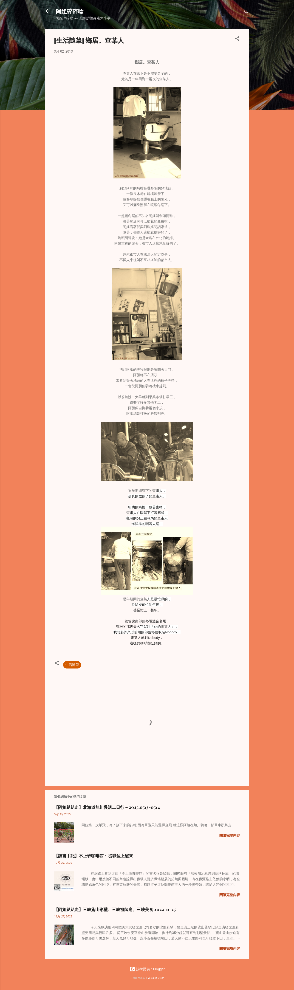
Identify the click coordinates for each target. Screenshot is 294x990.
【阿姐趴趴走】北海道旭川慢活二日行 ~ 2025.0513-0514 (107, 807)
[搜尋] (246, 13)
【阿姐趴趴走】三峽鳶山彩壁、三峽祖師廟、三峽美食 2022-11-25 (115, 909)
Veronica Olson (156, 977)
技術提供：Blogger (147, 969)
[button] (237, 39)
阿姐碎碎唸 (69, 11)
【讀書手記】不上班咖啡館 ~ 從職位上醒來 (93, 855)
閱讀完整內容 (229, 835)
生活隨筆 (72, 665)
